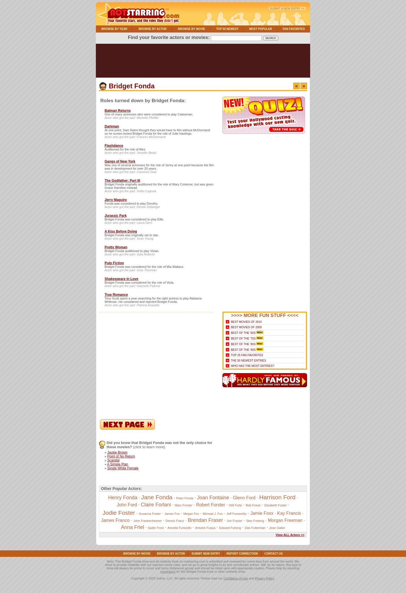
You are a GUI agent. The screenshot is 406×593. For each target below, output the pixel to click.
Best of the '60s (243, 332)
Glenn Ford (244, 497)
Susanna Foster (150, 513)
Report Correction (242, 553)
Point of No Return (121, 456)
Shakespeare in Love (121, 279)
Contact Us (273, 553)
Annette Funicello (179, 527)
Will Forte (235, 505)
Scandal (113, 460)
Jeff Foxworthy (236, 513)
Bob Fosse (253, 505)
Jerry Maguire (116, 200)
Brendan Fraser (205, 520)
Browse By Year (114, 28)
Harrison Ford (277, 497)
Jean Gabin (277, 527)
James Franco (115, 520)
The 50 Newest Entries (248, 360)
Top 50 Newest (227, 28)
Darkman (112, 126)
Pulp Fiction (114, 263)
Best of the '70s (243, 338)
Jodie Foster (119, 512)
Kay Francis (289, 513)
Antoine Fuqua (205, 527)
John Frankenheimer (147, 520)
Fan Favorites (294, 28)
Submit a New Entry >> (287, 8)
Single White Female (122, 468)
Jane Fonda (157, 497)
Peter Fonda (184, 498)
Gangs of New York (120, 161)
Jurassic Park (116, 216)
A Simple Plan (117, 464)
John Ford (127, 504)
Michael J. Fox (213, 513)
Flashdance (114, 146)
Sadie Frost (156, 527)
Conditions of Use (236, 578)
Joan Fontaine (213, 497)
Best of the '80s (243, 344)
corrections (168, 571)
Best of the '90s (243, 349)
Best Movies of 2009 (246, 327)
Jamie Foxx (261, 513)
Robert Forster (210, 504)
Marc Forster (183, 505)
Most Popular (260, 28)
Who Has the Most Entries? (252, 365)
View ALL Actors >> (290, 535)
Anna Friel (132, 527)
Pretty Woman (116, 247)
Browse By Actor (153, 28)
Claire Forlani (156, 504)
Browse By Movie (191, 28)
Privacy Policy (264, 578)
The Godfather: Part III (122, 181)
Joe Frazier (234, 520)
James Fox (172, 513)
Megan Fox (191, 513)
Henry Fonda (122, 497)
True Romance (116, 295)
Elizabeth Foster (275, 505)
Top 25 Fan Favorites (247, 355)
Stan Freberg (255, 520)
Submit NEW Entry (205, 553)
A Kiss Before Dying (121, 231)
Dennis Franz (175, 520)
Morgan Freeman (285, 520)
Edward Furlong (230, 527)
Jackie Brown (117, 452)
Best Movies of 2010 (246, 321)
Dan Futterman (255, 527)
